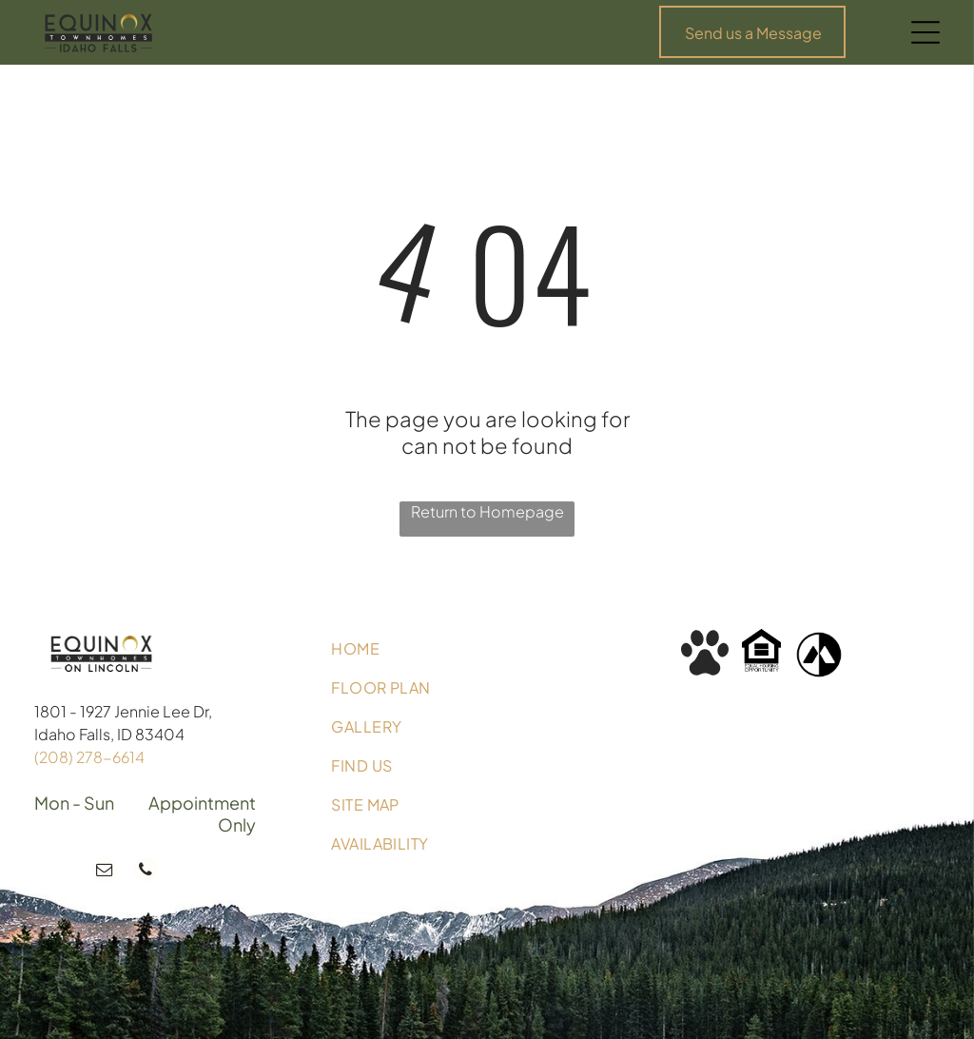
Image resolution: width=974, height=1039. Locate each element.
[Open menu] (925, 32)
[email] (104, 872)
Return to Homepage (487, 511)
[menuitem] (487, 648)
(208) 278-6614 (89, 757)
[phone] (145, 872)
